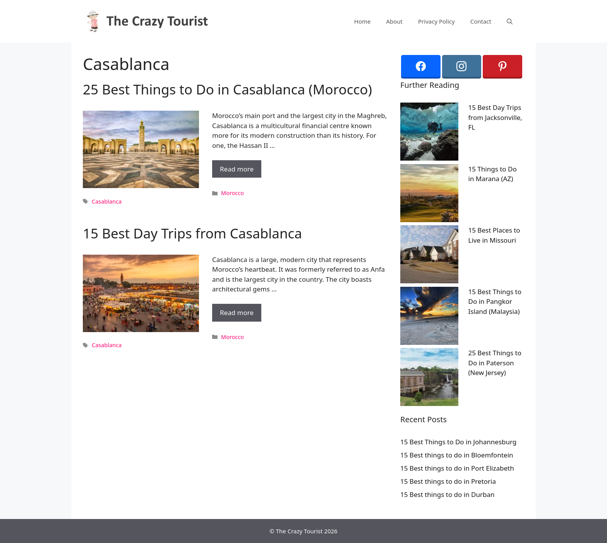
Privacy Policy (436, 21)
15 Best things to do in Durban (447, 494)
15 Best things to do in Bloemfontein (456, 455)
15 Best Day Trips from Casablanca (192, 233)
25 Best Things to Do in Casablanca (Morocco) (227, 89)
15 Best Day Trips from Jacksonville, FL (495, 117)
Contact (480, 21)
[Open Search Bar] (509, 21)
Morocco (232, 193)
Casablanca (107, 201)
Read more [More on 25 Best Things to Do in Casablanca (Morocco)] (237, 168)
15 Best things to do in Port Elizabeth (457, 468)
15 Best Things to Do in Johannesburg (458, 441)
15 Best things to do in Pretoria (448, 481)
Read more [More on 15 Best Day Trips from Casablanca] (237, 312)
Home (362, 21)
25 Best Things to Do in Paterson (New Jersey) (495, 362)
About (394, 21)
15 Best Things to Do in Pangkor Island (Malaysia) (495, 301)
